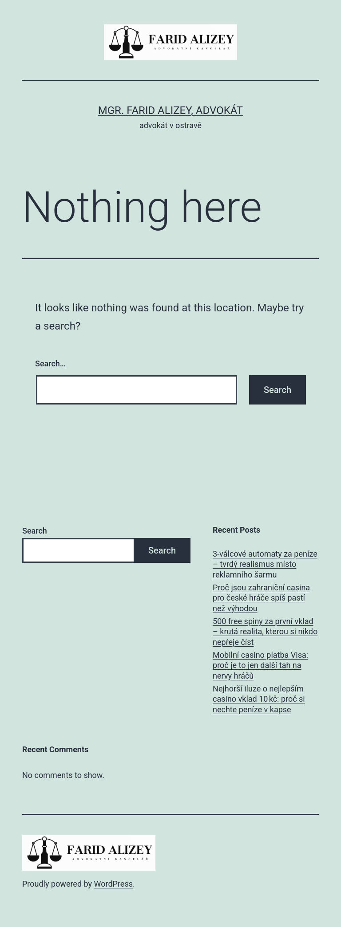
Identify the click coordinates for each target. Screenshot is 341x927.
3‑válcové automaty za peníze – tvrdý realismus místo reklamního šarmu (265, 564)
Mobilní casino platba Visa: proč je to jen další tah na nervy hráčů (260, 665)
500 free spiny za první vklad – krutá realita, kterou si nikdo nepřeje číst (265, 632)
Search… (50, 363)
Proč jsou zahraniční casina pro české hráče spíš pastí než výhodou (261, 598)
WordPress (113, 883)
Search (34, 530)
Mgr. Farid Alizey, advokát (170, 110)
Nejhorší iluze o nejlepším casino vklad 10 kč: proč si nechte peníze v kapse (259, 699)
